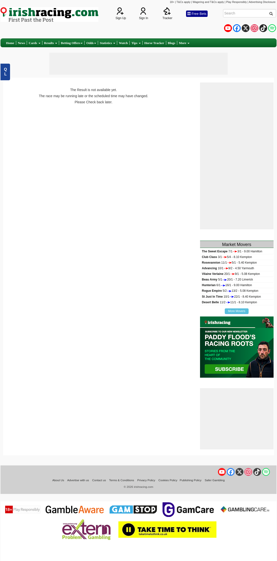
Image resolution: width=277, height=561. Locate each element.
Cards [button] (34, 43)
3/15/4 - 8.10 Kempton (227, 257)
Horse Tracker (154, 43)
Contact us (99, 480)
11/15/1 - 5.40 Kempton (229, 262)
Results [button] (50, 43)
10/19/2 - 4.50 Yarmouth (228, 268)
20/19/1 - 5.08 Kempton (231, 274)
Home (10, 43)
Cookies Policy (167, 480)
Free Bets (197, 14)
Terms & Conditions (121, 480)
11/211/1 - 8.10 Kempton (229, 302)
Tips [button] (136, 43)
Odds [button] (91, 43)
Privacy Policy (146, 480)
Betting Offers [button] (72, 43)
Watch (123, 43)
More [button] (184, 43)
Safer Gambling (215, 480)
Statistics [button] (107, 43)
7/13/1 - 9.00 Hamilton (232, 251)
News (21, 43)
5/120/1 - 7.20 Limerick (227, 279)
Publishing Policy (190, 480)
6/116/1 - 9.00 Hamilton (227, 285)
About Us (58, 480)
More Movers (236, 311)
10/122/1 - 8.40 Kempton (231, 296)
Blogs (171, 43)
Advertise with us (78, 480)
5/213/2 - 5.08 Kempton (230, 290)
